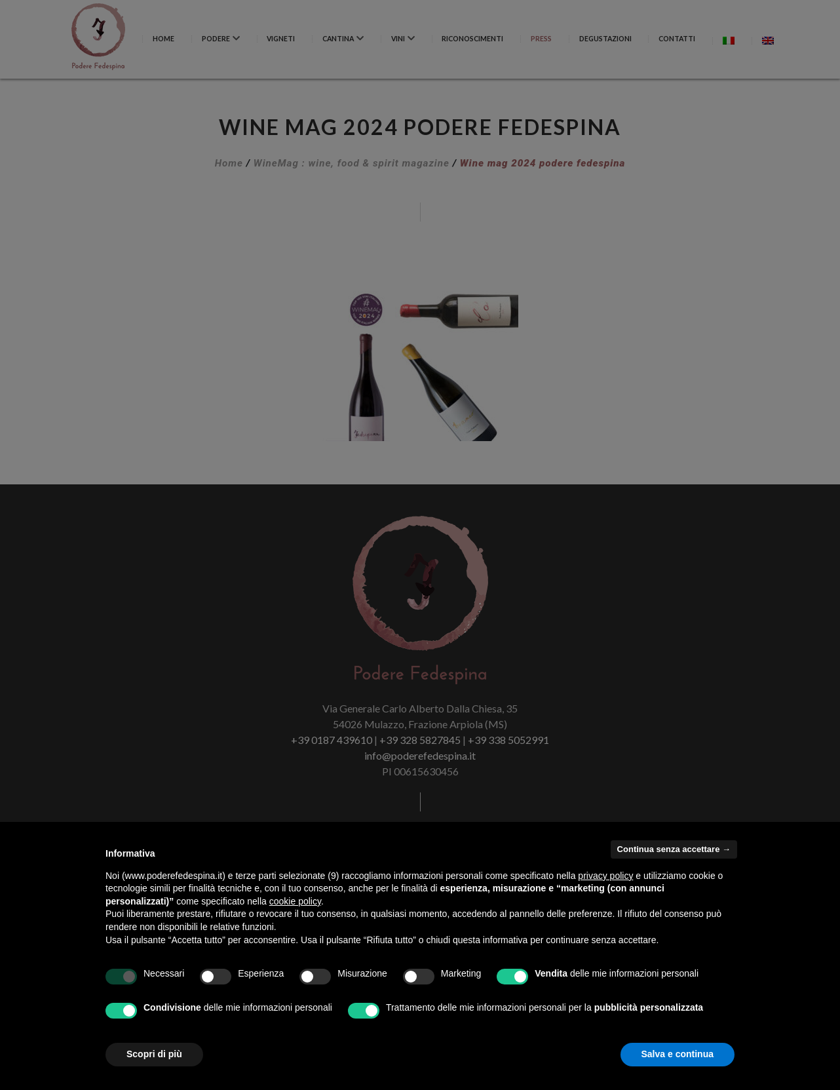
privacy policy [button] (605, 875)
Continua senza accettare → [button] (674, 849)
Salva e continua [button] (677, 1054)
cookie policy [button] (295, 901)
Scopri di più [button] (154, 1054)
